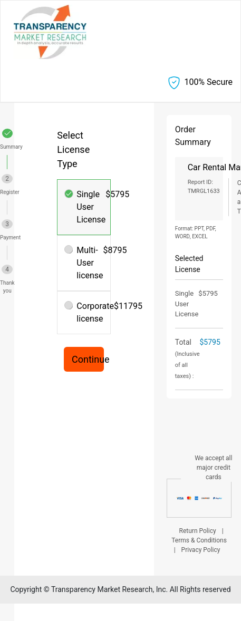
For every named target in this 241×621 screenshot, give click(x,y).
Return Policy (197, 531)
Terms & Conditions (199, 540)
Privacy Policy (200, 550)
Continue (88, 359)
